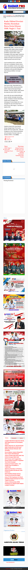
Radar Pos (8, 568)
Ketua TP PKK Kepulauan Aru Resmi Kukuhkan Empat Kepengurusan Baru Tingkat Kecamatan (14, 479)
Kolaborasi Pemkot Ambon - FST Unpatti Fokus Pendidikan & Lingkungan (13, 465)
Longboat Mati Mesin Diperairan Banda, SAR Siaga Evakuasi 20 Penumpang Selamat (14, 442)
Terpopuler (14, 438)
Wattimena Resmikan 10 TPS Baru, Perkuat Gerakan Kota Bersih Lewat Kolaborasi (13, 470)
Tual (10, 139)
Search (24, 12)
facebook (9, 1)
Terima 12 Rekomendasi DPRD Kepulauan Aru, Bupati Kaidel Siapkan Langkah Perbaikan (14, 483)
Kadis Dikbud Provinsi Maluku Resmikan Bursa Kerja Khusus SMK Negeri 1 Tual (13, 25)
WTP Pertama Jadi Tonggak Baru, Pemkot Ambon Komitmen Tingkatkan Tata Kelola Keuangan (14, 460)
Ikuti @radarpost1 (10, 562)
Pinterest (17, 1)
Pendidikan (8, 139)
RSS (19, 1)
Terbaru (6, 438)
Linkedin (15, 1)
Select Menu (4, 12)
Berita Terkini (8, 138)
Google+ (13, 1)
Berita (21, 438)
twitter (11, 1)
